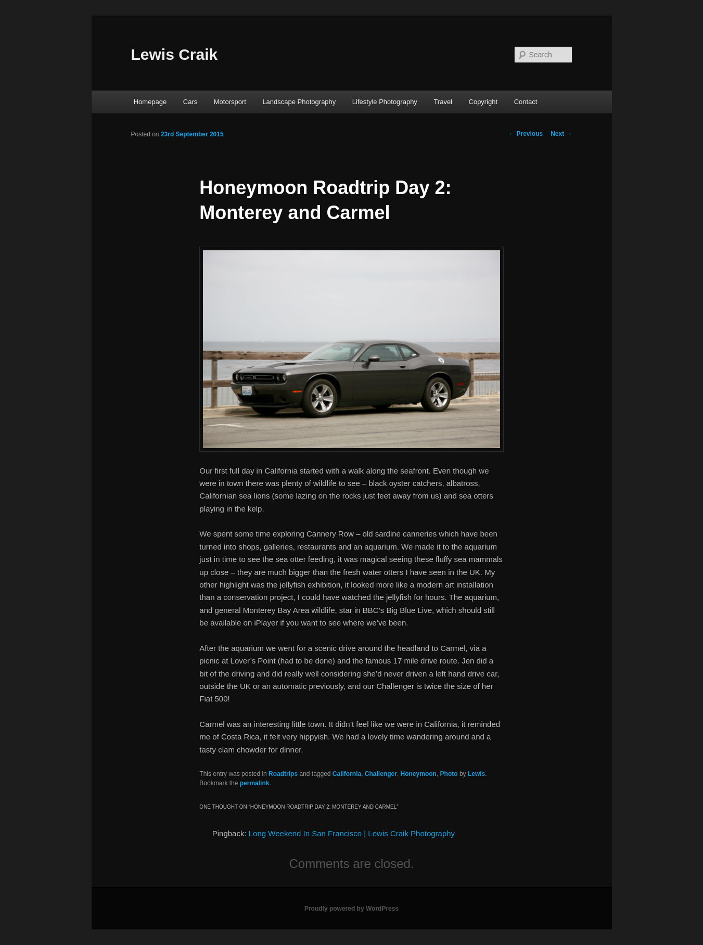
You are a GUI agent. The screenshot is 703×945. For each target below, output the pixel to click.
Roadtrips (283, 773)
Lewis (476, 773)
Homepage (150, 102)
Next (561, 133)
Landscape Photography (299, 102)
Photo (449, 773)
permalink (255, 783)
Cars (190, 102)
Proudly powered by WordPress (351, 908)
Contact (526, 102)
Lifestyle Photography (384, 102)
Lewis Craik (174, 54)
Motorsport (230, 102)
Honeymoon (419, 773)
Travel (442, 102)
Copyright (483, 102)
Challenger (381, 773)
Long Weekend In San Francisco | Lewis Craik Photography (352, 833)
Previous (525, 133)
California (347, 773)
